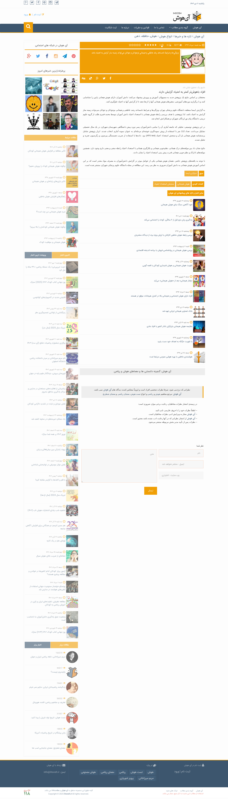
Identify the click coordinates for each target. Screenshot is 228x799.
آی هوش (197, 27)
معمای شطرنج (109, 394)
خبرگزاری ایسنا (191, 173)
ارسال (150, 491)
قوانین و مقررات (141, 27)
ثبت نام (37, 14)
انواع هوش (165, 36)
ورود (26, 14)
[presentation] (172, 494)
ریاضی (150, 394)
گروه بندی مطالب (178, 27)
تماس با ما (159, 27)
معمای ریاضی (124, 394)
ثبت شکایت (111, 27)
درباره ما (125, 27)
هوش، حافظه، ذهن (145, 36)
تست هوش (136, 394)
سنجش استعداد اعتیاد (164, 184)
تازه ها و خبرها (182, 36)
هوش (157, 394)
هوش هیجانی (183, 184)
